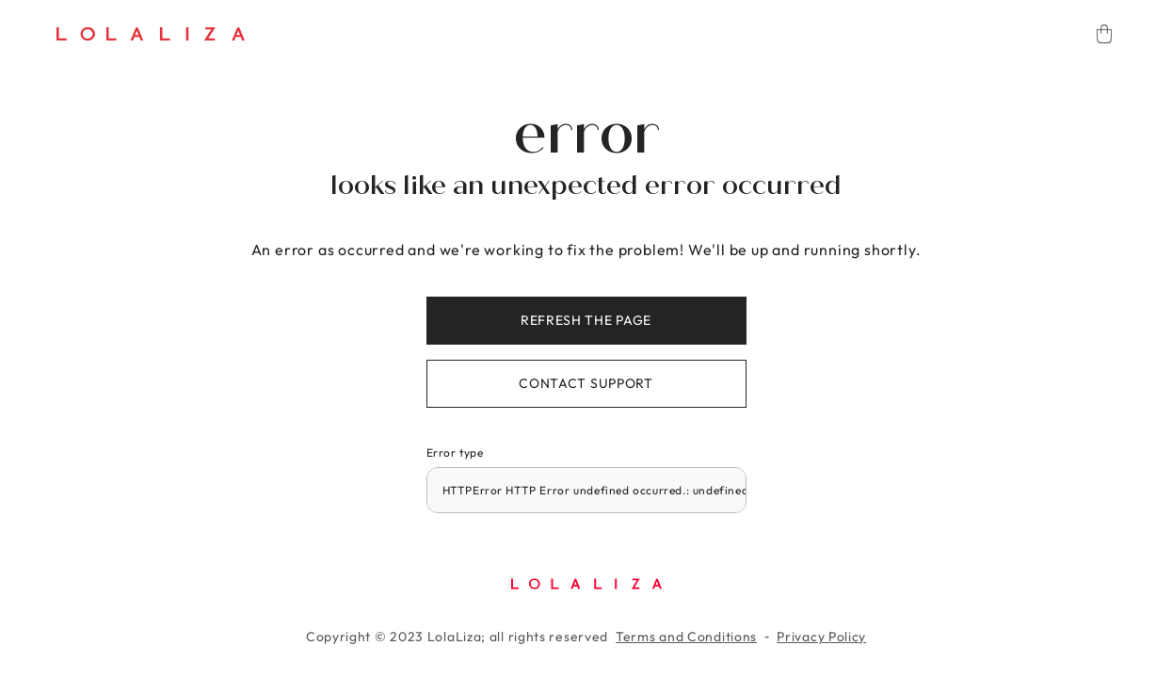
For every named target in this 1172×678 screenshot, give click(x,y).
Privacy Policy (821, 636)
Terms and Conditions (686, 636)
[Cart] (1104, 33)
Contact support (586, 383)
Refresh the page (586, 320)
